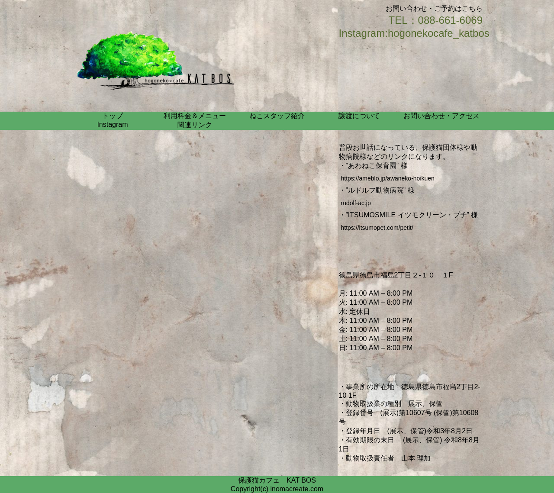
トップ (112, 115)
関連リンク (194, 125)
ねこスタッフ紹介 (277, 115)
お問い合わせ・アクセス (441, 115)
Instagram (112, 124)
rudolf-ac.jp (356, 203)
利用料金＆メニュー (195, 115)
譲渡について (359, 115)
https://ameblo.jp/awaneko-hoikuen (388, 178)
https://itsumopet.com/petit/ (377, 227)
